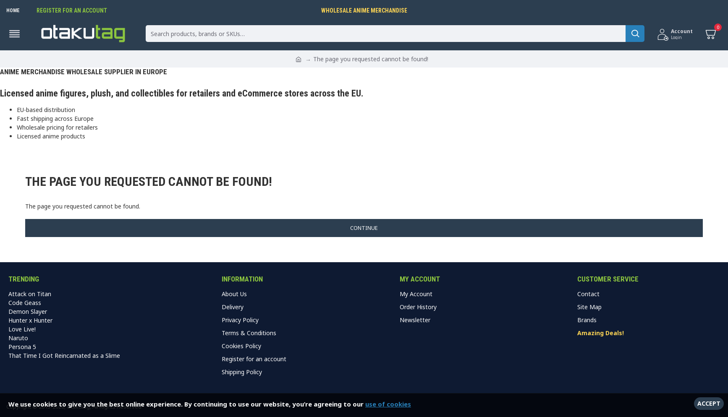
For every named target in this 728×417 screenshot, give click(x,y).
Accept (708, 403)
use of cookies (388, 404)
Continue (364, 228)
